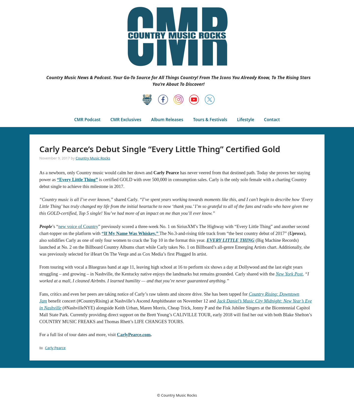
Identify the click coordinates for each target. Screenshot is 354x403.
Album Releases (167, 119)
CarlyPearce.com (134, 334)
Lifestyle (245, 119)
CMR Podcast (87, 119)
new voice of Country (78, 226)
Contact (272, 119)
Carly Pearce (55, 347)
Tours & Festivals (210, 119)
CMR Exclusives (125, 119)
